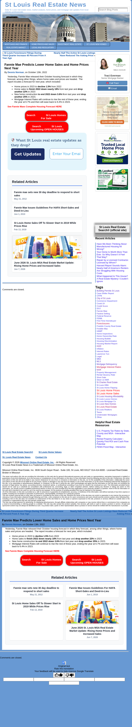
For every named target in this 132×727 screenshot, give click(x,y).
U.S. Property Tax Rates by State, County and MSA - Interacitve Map (113, 433)
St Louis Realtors (104, 409)
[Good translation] (58, 675)
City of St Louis (104, 298)
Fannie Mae (102, 311)
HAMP (99, 331)
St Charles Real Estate (107, 382)
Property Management (106, 372)
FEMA (99, 318)
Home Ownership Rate (107, 336)
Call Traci (112, 83)
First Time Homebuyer (106, 321)
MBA (99, 359)
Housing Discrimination (107, 341)
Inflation (100, 349)
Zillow (99, 417)
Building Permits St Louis (108, 291)
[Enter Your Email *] (66, 153)
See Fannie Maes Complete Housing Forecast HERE (35, 106)
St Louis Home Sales (108, 393)
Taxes (99, 412)
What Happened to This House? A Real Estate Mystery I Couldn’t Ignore (112, 279)
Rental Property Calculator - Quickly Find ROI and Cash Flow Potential (113, 441)
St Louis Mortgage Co (106, 401)
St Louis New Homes (106, 404)
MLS (99, 361)
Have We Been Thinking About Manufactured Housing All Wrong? (111, 246)
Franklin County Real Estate (109, 326)
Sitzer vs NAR (103, 380)
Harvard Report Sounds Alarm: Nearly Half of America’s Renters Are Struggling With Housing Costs (112, 269)
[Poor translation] (69, 675)
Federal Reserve (104, 316)
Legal (99, 356)
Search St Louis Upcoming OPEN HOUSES (47, 127)
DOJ (99, 308)
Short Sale (101, 377)
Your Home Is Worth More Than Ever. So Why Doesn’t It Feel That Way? (112, 254)
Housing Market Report (107, 343)
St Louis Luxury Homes (107, 399)
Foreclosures (103, 323)
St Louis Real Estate (107, 407)
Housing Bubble (104, 338)
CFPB (99, 296)
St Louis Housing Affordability (110, 396)
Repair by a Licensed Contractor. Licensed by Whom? (113, 261)
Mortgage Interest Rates (109, 367)
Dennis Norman (16, 72)
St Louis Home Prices (108, 390)
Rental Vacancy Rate (106, 375)
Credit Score (102, 306)
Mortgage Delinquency (107, 364)
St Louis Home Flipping (107, 387)
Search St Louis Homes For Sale (46, 116)
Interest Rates (103, 351)
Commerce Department (107, 301)
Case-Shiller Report (105, 293)
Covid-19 (100, 303)
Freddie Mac (102, 328)
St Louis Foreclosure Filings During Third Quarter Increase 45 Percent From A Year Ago (24, 55)
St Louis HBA (102, 385)
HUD (99, 346)
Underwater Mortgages (107, 415)
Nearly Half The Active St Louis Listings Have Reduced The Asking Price (74, 54)
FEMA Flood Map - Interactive (111, 447)
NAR (99, 370)
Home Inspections (105, 333)
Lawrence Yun (103, 354)
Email (112, 88)
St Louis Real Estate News (45, 4)
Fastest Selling (103, 313)
